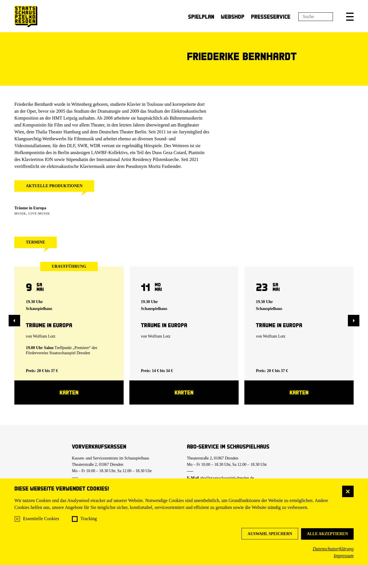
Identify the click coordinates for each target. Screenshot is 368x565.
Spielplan (201, 16)
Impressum (344, 555)
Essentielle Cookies (41, 518)
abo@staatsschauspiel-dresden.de (227, 478)
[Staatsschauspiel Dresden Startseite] (25, 16)
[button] (350, 17)
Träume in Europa (30, 208)
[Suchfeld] (315, 16)
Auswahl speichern (270, 534)
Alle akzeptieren (327, 534)
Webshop (232, 16)
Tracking (88, 518)
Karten (69, 392)
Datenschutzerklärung (333, 548)
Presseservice (270, 16)
